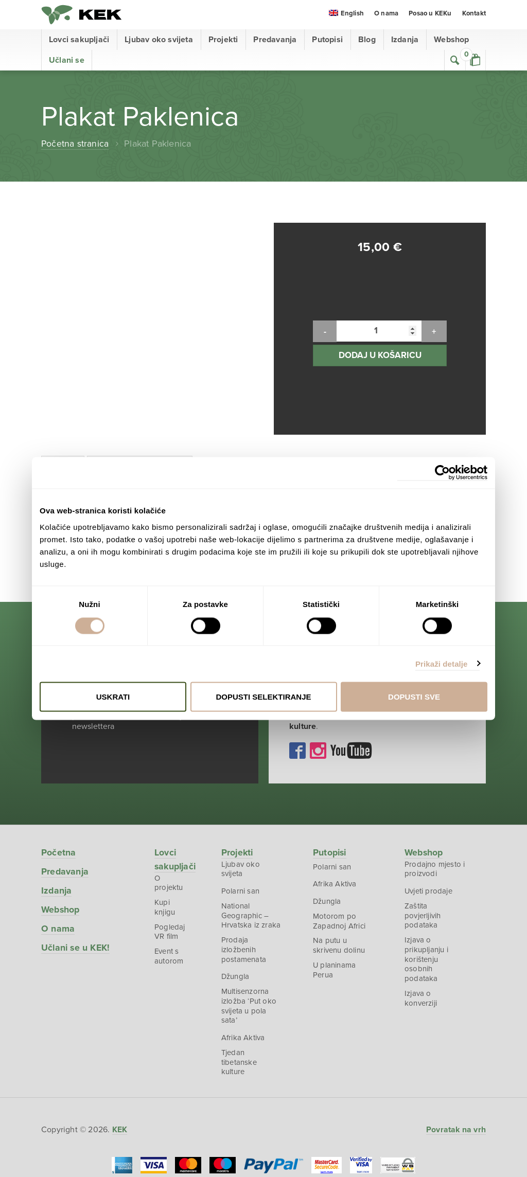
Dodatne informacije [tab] (143, 399)
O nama (386, 15)
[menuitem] (346, 16)
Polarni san (241, 823)
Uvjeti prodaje (429, 823)
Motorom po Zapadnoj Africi (339, 854)
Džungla (236, 912)
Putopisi (327, 41)
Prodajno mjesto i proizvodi (433, 801)
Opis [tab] (64, 399)
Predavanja (274, 41)
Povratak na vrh (456, 1068)
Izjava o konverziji (421, 934)
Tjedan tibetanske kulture (240, 1000)
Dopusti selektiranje (263, 696)
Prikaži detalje (441, 663)
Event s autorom (168, 883)
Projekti (223, 41)
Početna (58, 784)
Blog (367, 41)
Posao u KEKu (430, 15)
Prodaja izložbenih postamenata (244, 884)
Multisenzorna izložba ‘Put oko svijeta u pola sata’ (249, 942)
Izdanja (404, 41)
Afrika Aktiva (244, 974)
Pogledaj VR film (169, 858)
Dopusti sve (414, 696)
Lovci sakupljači (79, 41)
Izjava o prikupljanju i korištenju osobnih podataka (427, 894)
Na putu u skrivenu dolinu (339, 879)
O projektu (172, 812)
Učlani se (66, 62)
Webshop (451, 41)
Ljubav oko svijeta (159, 41)
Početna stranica (75, 145)
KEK (82, 15)
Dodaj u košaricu (380, 321)
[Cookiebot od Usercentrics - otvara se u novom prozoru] (442, 473)
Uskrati (113, 696)
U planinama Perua (335, 905)
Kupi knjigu (164, 833)
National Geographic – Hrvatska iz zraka (252, 849)
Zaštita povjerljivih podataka (423, 849)
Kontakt (474, 15)
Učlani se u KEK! (76, 879)
